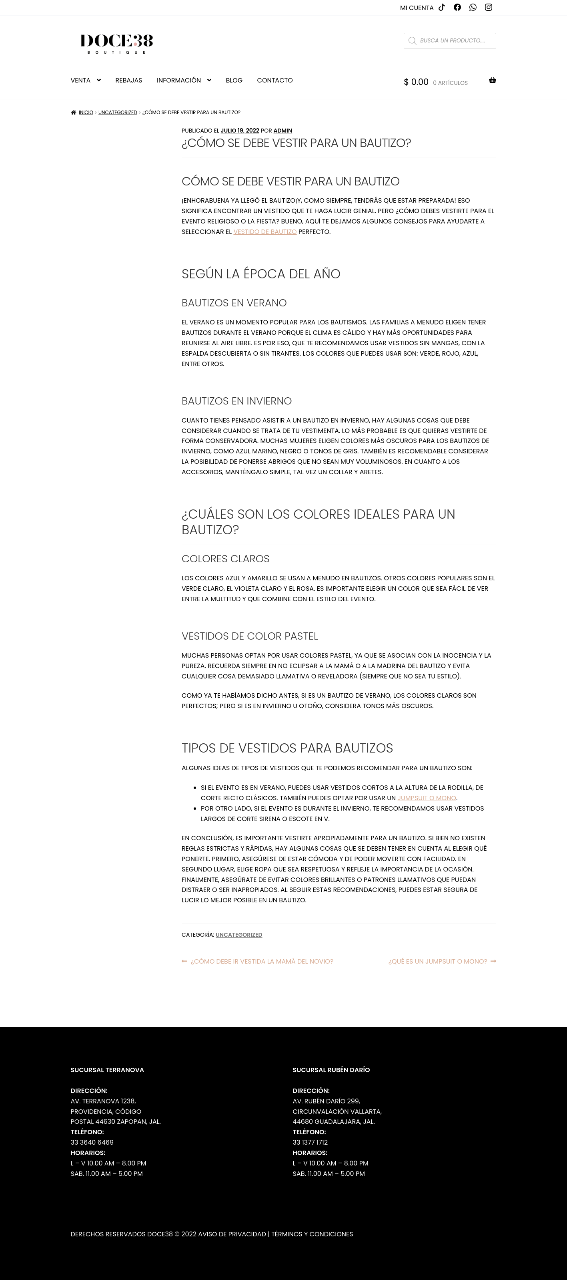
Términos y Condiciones (312, 1234)
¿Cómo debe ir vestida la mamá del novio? (262, 961)
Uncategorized (117, 112)
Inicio (86, 112)
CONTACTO (275, 80)
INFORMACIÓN (179, 80)
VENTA (81, 80)
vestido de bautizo (265, 231)
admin (282, 131)
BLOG (234, 80)
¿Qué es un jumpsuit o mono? (438, 961)
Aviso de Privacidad (232, 1234)
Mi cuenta (417, 7)
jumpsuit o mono (427, 798)
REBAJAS (129, 80)
